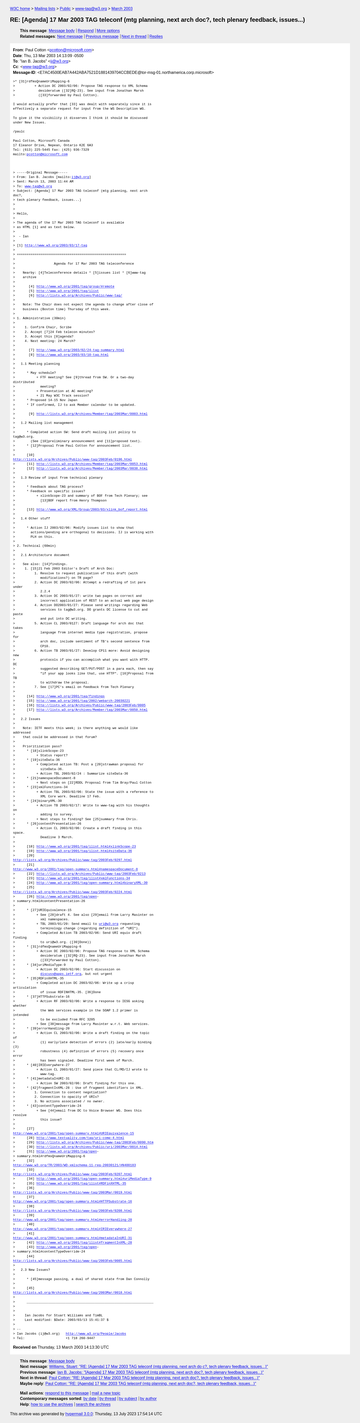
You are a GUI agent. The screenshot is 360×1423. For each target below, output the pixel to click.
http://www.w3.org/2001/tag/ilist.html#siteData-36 (84, 851)
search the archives (93, 1404)
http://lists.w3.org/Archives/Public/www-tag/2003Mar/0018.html (72, 1293)
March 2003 (122, 9)
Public (65, 9)
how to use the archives (52, 1404)
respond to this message (66, 1393)
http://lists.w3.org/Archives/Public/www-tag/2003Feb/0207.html (72, 1174)
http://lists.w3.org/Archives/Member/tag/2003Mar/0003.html (92, 414)
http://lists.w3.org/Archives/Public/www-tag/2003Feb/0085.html (72, 1261)
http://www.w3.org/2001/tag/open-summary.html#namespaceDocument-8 (75, 869)
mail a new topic (106, 1393)
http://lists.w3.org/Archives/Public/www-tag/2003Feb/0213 (91, 874)
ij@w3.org (59, 61)
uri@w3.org (108, 924)
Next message (70, 36)
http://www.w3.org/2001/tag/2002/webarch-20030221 (83, 701)
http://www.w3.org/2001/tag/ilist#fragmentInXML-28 (84, 1242)
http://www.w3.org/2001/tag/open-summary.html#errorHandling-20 (72, 1220)
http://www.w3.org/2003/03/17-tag (56, 245)
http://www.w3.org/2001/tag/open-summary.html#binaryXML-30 (92, 883)
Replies (156, 36)
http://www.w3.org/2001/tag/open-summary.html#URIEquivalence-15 (73, 1133)
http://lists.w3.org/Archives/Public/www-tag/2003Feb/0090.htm (95, 1142)
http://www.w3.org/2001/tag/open (66, 897)
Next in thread (134, 36)
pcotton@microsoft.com (71, 50)
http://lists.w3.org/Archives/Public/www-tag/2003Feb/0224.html (72, 892)
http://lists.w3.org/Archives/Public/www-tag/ (79, 295)
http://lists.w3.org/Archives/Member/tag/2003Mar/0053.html (92, 464)
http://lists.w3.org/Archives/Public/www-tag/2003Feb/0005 (91, 705)
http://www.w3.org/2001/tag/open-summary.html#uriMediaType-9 (94, 1179)
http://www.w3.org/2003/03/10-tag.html (72, 355)
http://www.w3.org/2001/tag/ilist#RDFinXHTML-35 (81, 1183)
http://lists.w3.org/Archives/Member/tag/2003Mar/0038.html (92, 468)
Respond (86, 31)
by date (89, 1398)
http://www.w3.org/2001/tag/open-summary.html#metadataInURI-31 (72, 1238)
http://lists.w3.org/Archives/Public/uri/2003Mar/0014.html (92, 1147)
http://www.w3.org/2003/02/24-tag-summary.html (80, 350)
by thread (108, 1398)
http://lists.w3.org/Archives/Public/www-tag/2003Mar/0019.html (72, 1192)
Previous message (102, 36)
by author (148, 1398)
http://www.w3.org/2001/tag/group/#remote (75, 286)
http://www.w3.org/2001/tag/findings (70, 696)
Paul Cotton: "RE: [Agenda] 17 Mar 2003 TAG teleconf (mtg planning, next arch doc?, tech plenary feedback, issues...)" (154, 1378)
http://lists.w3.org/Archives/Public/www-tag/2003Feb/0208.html (72, 1211)
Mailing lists (44, 9)
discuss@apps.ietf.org (60, 974)
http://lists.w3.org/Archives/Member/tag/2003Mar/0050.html (92, 710)
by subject (128, 1398)
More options (108, 31)
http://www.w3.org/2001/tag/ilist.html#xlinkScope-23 (86, 846)
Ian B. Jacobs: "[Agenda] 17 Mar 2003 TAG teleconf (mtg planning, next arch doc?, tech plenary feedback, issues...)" (160, 1372)
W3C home (20, 9)
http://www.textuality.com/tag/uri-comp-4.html (80, 1138)
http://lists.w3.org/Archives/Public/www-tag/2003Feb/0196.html (72, 459)
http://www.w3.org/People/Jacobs (96, 1334)
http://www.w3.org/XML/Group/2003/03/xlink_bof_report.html (92, 509)
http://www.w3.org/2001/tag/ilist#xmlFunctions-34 (83, 878)
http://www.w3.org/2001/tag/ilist (67, 291)
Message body (62, 31)
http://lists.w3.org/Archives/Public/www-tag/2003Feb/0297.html (72, 860)
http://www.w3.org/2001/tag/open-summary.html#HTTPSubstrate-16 (72, 1201)
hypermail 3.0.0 (78, 1414)
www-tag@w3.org (91, 9)
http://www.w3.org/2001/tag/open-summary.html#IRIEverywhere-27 (72, 1229)
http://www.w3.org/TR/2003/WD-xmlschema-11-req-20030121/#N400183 (74, 1165)
